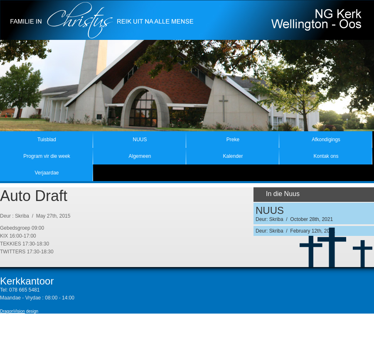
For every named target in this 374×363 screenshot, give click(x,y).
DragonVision (12, 311)
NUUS (140, 139)
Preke (232, 139)
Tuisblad (46, 139)
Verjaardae (46, 173)
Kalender (233, 156)
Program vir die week (46, 156)
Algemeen (139, 156)
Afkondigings (326, 139)
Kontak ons (325, 156)
